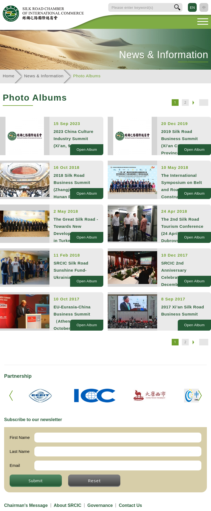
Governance (100, 505)
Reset (94, 480)
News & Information (43, 75)
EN (192, 7)
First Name (20, 437)
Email (15, 465)
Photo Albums (87, 75)
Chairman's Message (26, 505)
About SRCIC (67, 505)
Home (9, 75)
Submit (36, 480)
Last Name (20, 451)
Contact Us (130, 505)
